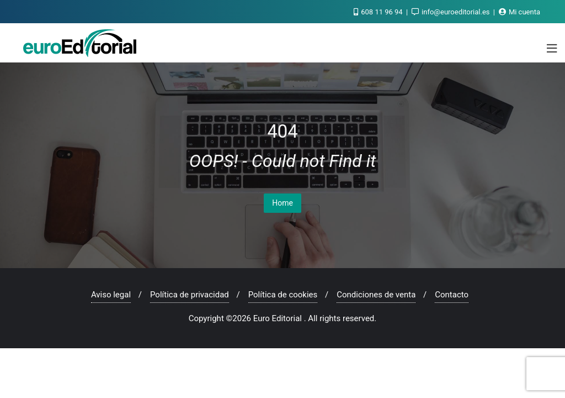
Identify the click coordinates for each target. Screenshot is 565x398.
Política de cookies (283, 295)
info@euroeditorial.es (452, 12)
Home (282, 202)
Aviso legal (111, 295)
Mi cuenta (519, 12)
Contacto (451, 295)
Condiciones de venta (376, 295)
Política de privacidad (189, 295)
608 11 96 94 (379, 12)
